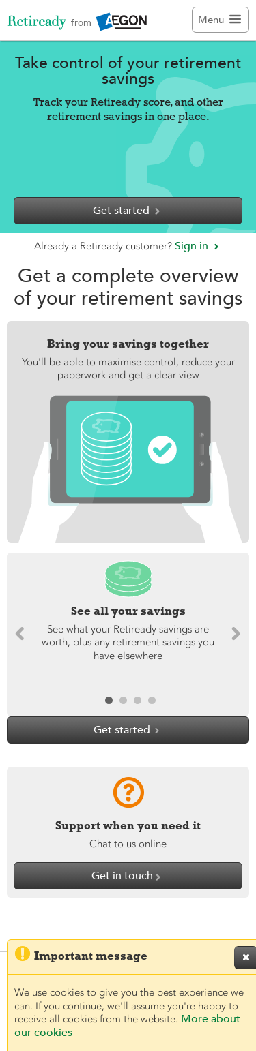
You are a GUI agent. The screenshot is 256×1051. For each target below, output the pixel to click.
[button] (233, 634)
